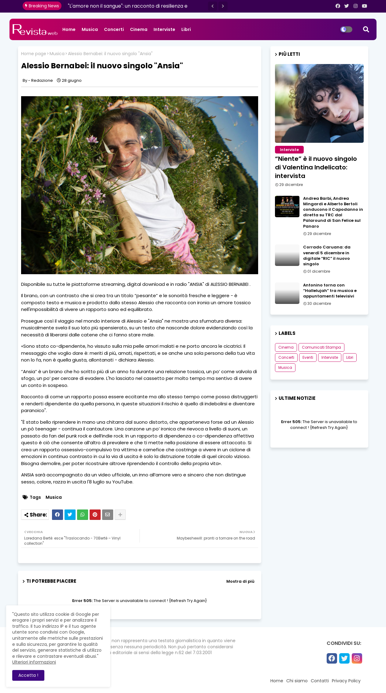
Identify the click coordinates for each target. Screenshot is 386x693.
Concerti (114, 29)
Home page (33, 54)
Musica (90, 29)
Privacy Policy (346, 681)
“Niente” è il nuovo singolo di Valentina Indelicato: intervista (316, 167)
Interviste (164, 29)
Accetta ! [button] (28, 675)
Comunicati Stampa (321, 347)
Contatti (320, 681)
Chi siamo (297, 681)
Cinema (138, 29)
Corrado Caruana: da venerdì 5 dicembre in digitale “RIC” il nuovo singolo (327, 255)
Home (69, 29)
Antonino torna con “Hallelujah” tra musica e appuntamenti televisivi (330, 290)
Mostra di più (240, 581)
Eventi (307, 357)
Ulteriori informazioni (34, 662)
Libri (186, 29)
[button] (212, 6)
